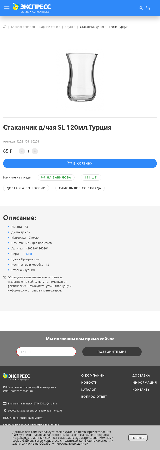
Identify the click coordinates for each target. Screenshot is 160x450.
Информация (144, 382)
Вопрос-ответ (94, 397)
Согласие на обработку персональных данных (31, 424)
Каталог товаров (23, 27)
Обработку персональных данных (63, 443)
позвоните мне (112, 352)
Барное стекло (49, 27)
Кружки (70, 27)
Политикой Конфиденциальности (86, 441)
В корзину (80, 163)
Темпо (27, 254)
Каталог (88, 390)
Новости (89, 382)
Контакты (141, 390)
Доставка (141, 375)
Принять (138, 438)
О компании (93, 375)
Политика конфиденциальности (23, 417)
